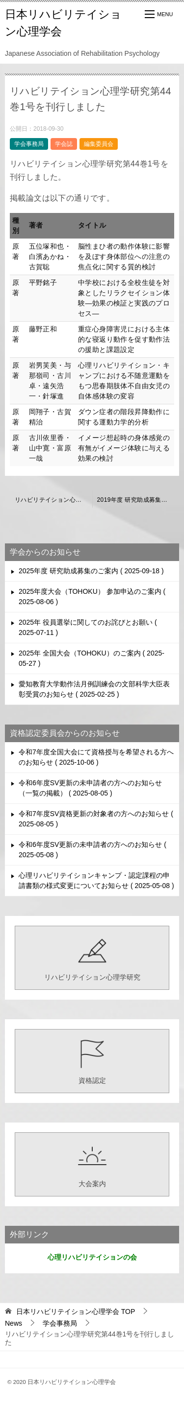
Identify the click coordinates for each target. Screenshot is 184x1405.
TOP (75, 1311)
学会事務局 (29, 143)
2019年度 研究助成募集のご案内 (138, 499)
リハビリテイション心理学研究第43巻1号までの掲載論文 (53, 499)
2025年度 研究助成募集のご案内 (91, 571)
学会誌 (64, 143)
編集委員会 (98, 143)
